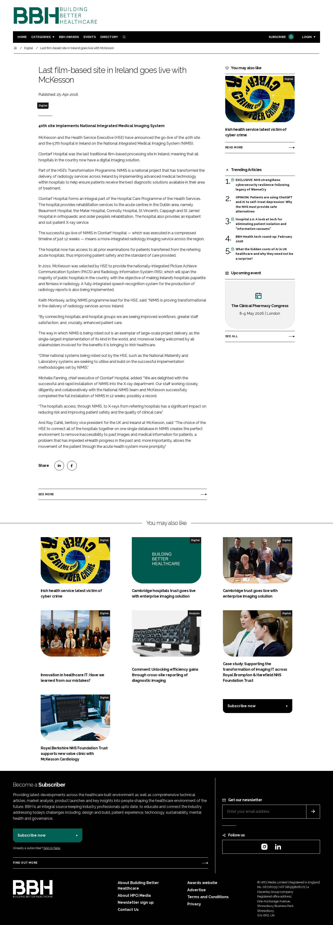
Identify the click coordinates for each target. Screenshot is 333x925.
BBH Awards (69, 37)
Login (307, 37)
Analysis (194, 613)
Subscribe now (242, 706)
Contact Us (128, 909)
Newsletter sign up (136, 902)
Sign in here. (52, 848)
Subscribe (281, 37)
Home (22, 37)
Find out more (25, 862)
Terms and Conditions (208, 897)
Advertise (196, 890)
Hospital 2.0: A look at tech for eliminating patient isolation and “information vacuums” (261, 224)
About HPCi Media (134, 895)
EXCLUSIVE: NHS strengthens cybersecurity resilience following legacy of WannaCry (262, 185)
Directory (109, 37)
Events (89, 37)
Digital (43, 105)
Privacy (194, 904)
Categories (41, 37)
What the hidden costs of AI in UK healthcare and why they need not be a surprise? (264, 254)
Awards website (202, 883)
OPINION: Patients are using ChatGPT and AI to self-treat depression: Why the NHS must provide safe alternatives (264, 204)
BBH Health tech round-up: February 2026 (264, 239)
